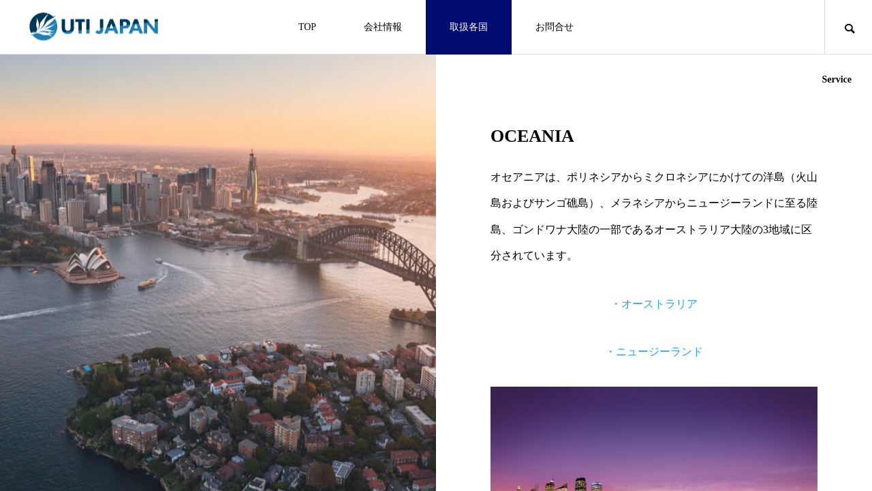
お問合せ (554, 27)
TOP (307, 27)
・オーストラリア (654, 304)
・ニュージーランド (654, 351)
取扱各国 (469, 27)
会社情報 (383, 27)
